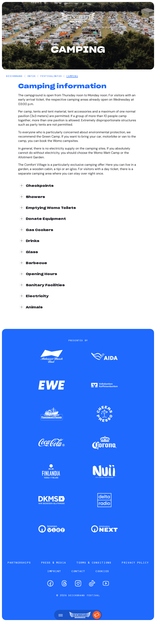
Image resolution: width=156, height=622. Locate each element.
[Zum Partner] (51, 356)
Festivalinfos (51, 76)
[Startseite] (78, 24)
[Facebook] (50, 583)
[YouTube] (106, 583)
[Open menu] (60, 615)
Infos (31, 76)
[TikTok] (92, 583)
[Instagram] (78, 583)
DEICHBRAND (14, 76)
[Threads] (64, 583)
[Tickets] (97, 615)
